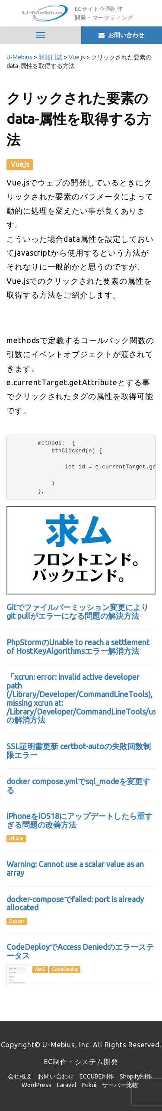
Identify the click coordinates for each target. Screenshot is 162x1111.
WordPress (36, 1085)
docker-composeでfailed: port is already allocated (75, 903)
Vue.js (20, 164)
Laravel (66, 1085)
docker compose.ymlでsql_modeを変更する (78, 785)
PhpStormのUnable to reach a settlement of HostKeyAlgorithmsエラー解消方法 (77, 646)
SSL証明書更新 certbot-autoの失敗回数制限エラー (78, 750)
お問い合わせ (56, 1076)
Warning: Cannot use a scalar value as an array (75, 868)
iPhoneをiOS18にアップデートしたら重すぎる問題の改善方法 (79, 820)
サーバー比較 (120, 1085)
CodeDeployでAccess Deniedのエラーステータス (80, 951)
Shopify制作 (136, 1076)
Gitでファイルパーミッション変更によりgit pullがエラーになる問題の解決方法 (77, 611)
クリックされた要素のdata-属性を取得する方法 (78, 118)
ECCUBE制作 (96, 1076)
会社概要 (20, 1076)
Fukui (89, 1085)
